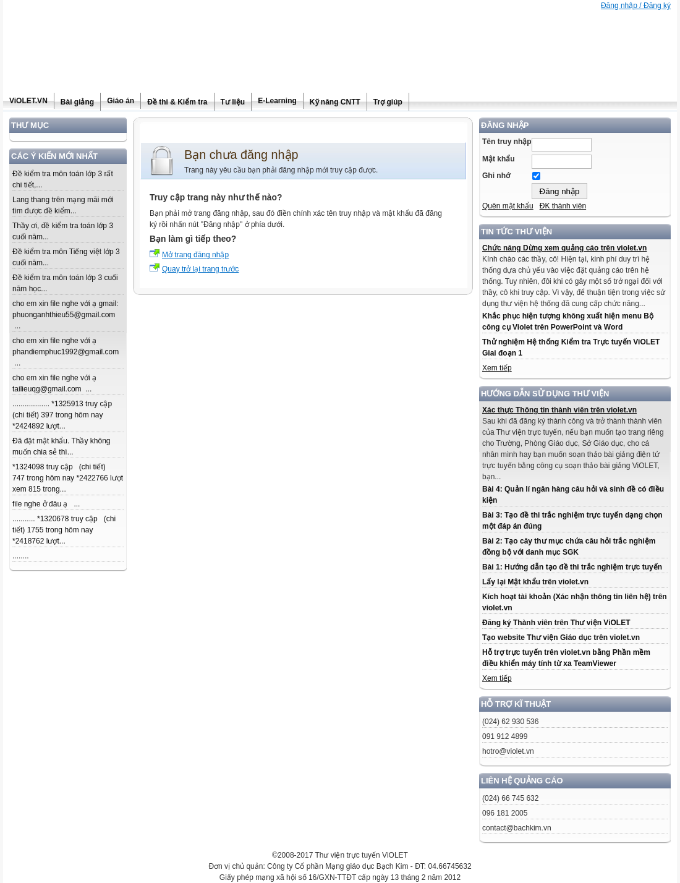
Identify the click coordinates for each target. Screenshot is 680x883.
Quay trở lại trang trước (200, 269)
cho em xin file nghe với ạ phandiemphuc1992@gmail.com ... (65, 351)
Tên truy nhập (507, 141)
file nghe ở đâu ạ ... (46, 504)
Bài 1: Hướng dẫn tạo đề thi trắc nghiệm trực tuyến (572, 567)
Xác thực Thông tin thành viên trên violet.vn (559, 410)
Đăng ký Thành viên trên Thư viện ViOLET (556, 622)
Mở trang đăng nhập (195, 254)
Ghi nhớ (496, 175)
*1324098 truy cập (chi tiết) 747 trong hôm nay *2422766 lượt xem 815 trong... (67, 478)
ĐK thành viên (563, 206)
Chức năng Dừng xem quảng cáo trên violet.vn (564, 248)
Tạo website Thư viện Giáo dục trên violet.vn (561, 637)
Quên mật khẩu (507, 206)
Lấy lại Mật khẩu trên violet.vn (535, 582)
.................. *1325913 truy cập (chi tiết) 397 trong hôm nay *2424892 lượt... (64, 414)
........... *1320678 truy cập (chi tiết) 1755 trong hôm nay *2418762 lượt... (64, 529)
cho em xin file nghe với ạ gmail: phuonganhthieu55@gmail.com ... (65, 314)
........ (20, 556)
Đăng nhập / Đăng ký (636, 5)
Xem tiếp (497, 368)
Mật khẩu (498, 159)
